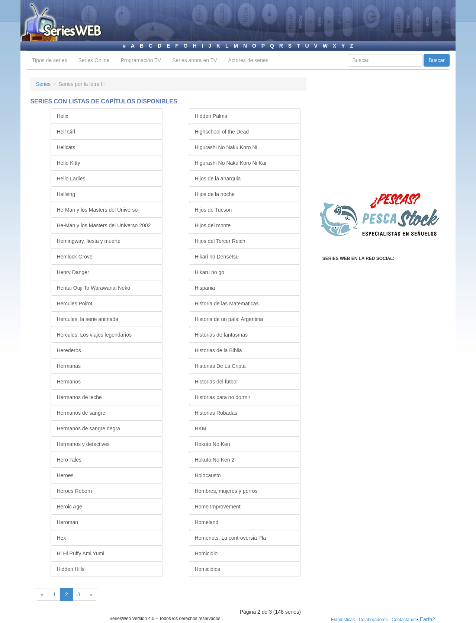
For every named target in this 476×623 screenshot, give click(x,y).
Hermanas (69, 366)
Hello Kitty (68, 163)
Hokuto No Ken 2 (215, 460)
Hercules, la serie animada (87, 319)
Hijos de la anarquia (218, 179)
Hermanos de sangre (81, 413)
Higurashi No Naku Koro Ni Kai (230, 163)
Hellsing (66, 194)
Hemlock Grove (74, 257)
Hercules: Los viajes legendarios (94, 335)
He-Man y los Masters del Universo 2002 (104, 225)
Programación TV (140, 60)
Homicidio (206, 553)
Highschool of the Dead (222, 132)
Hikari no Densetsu (217, 257)
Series (43, 84)
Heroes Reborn (74, 491)
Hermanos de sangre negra (88, 428)
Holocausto (208, 475)
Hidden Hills (70, 569)
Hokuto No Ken (212, 444)
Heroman (67, 522)
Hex (61, 538)
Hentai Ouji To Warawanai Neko (93, 288)
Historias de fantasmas (221, 335)
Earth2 (427, 619)
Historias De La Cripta (220, 366)
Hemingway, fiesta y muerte (88, 241)
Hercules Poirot (74, 303)
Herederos (69, 350)
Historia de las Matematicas (227, 303)
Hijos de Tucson (213, 210)
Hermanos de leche (79, 397)
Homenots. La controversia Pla (230, 538)
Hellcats (66, 147)
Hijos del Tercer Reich (220, 241)
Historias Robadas (216, 413)
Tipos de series (49, 60)
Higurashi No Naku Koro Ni (226, 147)
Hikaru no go (209, 272)
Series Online (93, 60)
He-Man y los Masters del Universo (97, 210)
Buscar (436, 60)
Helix (62, 116)
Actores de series (248, 60)
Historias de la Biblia (218, 350)
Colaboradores (373, 619)
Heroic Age (69, 507)
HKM (200, 428)
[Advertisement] (380, 137)
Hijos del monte (213, 225)
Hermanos (69, 382)
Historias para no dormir (222, 397)
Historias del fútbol (216, 382)
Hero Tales (69, 460)
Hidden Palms (211, 116)
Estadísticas (343, 619)
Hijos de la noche (215, 194)
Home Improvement (218, 507)
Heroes (65, 475)
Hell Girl (66, 132)
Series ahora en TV (194, 60)
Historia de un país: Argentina (229, 319)
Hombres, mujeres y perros (226, 491)
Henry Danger (73, 272)
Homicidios (207, 569)
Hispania (205, 288)
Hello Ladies (71, 179)
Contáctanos (404, 619)
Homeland (207, 522)
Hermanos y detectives (83, 444)
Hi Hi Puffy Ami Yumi (80, 553)
